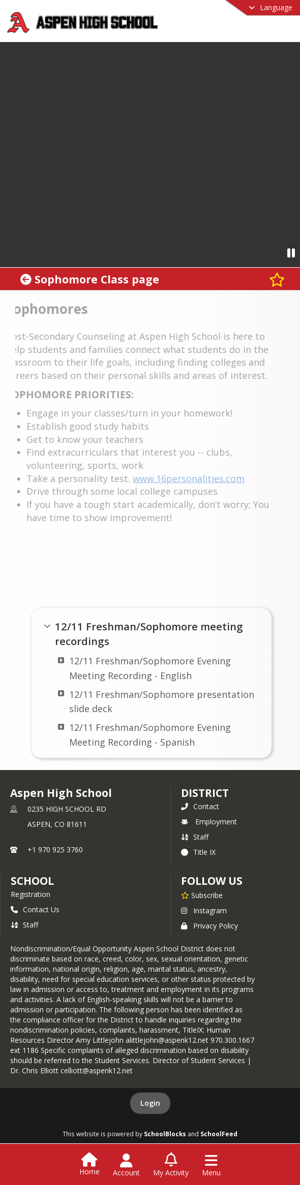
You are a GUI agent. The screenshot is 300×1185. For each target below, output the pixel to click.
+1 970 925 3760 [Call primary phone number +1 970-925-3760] (55, 849)
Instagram (204, 910)
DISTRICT (205, 793)
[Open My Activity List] (171, 1165)
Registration (30, 894)
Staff (194, 837)
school (32, 881)
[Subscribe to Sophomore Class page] (277, 279)
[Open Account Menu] (126, 1165)
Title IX (198, 852)
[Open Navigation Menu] (211, 1165)
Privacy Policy (209, 926)
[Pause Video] (291, 252)
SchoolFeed (218, 1134)
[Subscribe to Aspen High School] (202, 895)
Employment (209, 821)
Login (150, 1103)
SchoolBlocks (165, 1134)
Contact (200, 806)
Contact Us (35, 909)
